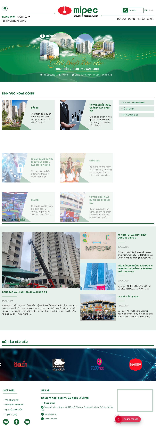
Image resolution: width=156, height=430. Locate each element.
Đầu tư (34, 108)
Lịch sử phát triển (12, 409)
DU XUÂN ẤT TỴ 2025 (127, 296)
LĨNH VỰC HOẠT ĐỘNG (18, 93)
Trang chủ (8, 16)
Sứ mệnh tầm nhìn (12, 404)
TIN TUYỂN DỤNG (130, 115)
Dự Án (129, 19)
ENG (151, 10)
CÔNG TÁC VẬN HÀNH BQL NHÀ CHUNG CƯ (22, 292)
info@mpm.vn (48, 411)
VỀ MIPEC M (127, 108)
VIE (146, 10)
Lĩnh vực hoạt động (14, 21)
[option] (78, 54)
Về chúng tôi (10, 399)
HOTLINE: (132, 102)
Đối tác (119, 19)
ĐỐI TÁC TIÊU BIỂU (15, 341)
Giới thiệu (23, 16)
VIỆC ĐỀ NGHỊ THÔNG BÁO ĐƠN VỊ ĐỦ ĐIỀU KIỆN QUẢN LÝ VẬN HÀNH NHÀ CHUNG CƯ (134, 268)
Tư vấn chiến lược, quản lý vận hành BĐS (99, 108)
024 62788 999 (48, 415)
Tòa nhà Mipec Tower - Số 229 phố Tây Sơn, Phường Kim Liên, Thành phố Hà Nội (74, 407)
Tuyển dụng (10, 414)
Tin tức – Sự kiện (144, 19)
